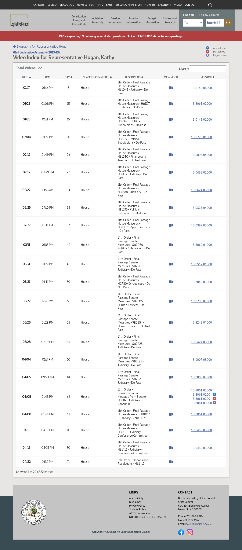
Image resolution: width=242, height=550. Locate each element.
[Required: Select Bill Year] (193, 23)
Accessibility (136, 498)
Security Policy (137, 509)
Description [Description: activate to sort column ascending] (132, 77)
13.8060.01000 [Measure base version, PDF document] (201, 245)
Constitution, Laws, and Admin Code (78, 20)
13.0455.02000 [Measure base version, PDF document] (201, 172)
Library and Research (170, 20)
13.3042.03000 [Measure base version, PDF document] (201, 282)
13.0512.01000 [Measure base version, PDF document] (201, 264)
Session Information (115, 20)
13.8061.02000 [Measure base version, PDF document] (201, 103)
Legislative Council (61, 4)
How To (150, 4)
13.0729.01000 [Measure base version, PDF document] (201, 137)
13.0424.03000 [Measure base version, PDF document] (201, 342)
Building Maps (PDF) (129, 4)
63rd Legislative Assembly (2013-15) (36, 52)
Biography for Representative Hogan (40, 46)
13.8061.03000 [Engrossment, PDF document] (204, 403)
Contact (190, 4)
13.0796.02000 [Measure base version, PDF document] (201, 301)
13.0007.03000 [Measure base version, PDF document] (201, 360)
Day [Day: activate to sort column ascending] (67, 77)
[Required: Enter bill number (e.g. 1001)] (215, 23)
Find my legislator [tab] (209, 14)
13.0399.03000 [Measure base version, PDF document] (201, 225)
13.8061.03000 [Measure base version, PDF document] (201, 414)
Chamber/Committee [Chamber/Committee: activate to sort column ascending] (96, 77)
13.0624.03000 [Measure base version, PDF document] (201, 190)
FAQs (109, 4)
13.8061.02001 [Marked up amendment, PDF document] (204, 399)
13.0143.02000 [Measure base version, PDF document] (201, 119)
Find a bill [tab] (188, 14)
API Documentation (140, 513)
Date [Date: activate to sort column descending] (25, 77)
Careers (39, 4)
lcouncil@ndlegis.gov (198, 524)
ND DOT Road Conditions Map (147, 517)
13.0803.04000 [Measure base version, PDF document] (201, 377)
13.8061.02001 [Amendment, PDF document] (204, 394)
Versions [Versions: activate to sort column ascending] (206, 77)
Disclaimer (135, 502)
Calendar (164, 4)
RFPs (100, 4)
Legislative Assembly (97, 20)
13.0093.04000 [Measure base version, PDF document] (201, 155)
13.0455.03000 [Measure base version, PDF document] (201, 430)
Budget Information (152, 20)
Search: (202, 68)
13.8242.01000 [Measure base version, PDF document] (201, 322)
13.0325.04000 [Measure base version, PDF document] (201, 208)
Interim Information (134, 20)
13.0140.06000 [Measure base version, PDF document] (201, 88)
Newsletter (85, 4)
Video (178, 4)
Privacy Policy (137, 505)
